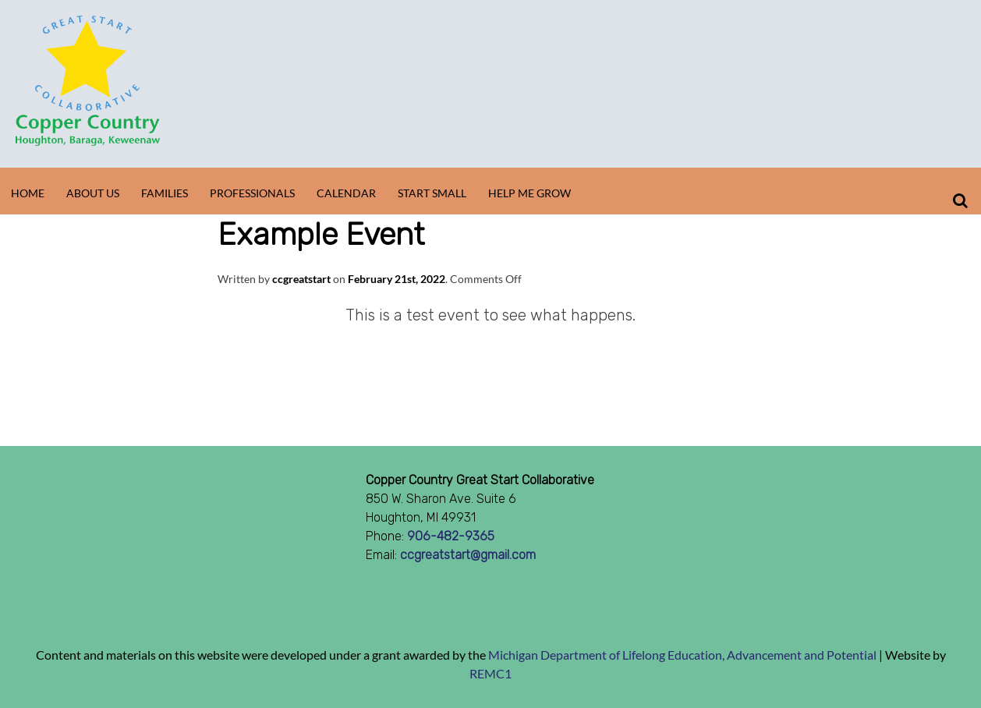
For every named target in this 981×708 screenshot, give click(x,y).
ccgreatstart (301, 278)
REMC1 (490, 673)
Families (164, 193)
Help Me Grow (529, 193)
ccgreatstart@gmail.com (468, 554)
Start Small (432, 193)
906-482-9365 (450, 536)
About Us (92, 193)
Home (27, 193)
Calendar (346, 193)
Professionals (252, 193)
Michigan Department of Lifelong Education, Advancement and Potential (682, 654)
